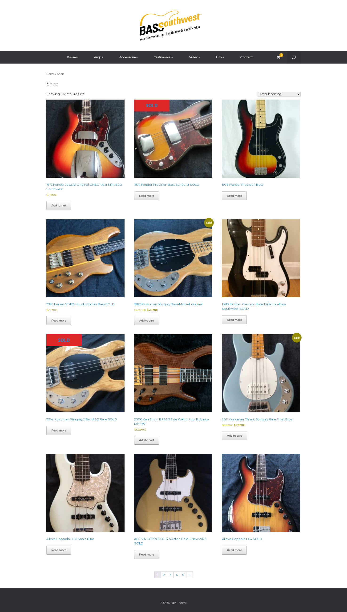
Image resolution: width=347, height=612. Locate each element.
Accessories (128, 57)
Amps (98, 57)
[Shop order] (279, 94)
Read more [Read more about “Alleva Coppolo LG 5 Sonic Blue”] (58, 550)
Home (50, 74)
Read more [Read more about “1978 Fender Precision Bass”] (234, 195)
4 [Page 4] (177, 575)
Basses (72, 57)
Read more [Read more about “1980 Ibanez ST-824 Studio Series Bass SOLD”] (58, 320)
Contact (246, 57)
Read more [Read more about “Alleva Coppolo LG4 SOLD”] (234, 550)
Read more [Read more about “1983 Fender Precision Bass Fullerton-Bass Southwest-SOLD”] (234, 320)
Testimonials (163, 57)
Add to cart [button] (58, 205)
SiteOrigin (170, 602)
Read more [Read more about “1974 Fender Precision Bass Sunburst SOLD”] (146, 195)
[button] (294, 57)
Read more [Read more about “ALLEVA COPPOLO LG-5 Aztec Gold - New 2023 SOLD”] (146, 554)
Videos (194, 57)
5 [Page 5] (183, 575)
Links (220, 57)
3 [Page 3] (170, 575)
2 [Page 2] (164, 575)
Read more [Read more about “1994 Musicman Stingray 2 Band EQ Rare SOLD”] (58, 430)
